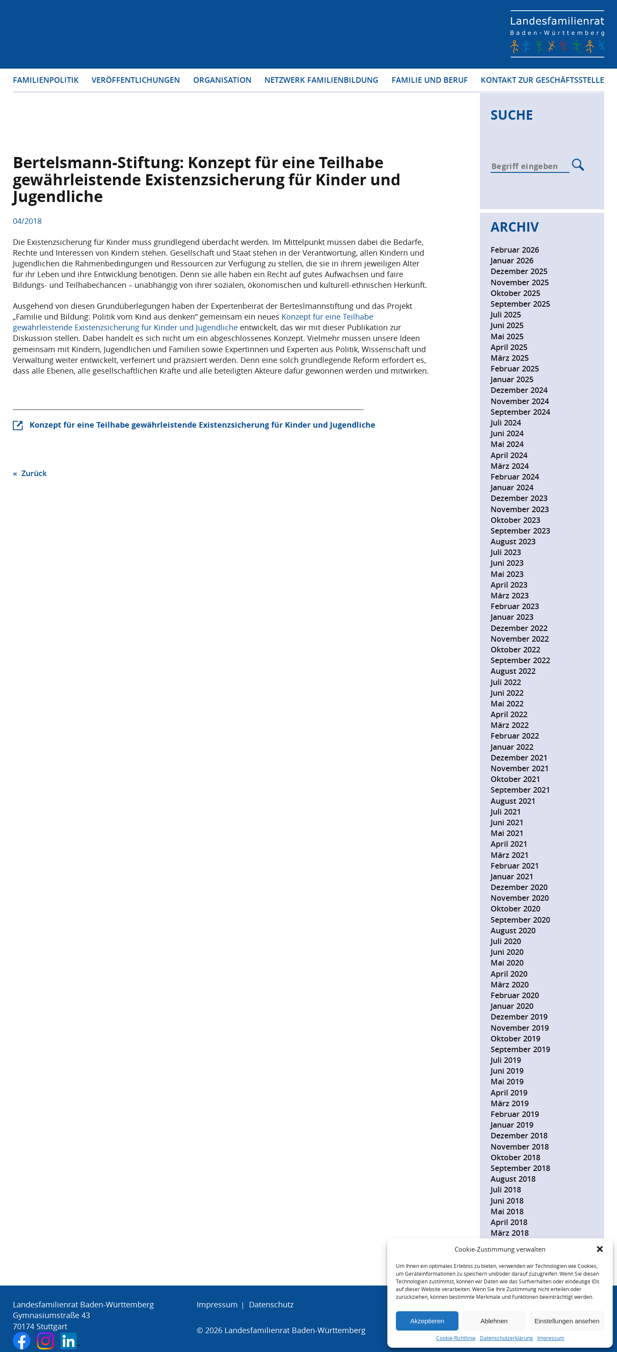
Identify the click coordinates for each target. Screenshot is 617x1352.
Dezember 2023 (519, 498)
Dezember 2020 (519, 887)
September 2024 (520, 412)
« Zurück (30, 473)
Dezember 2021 (519, 757)
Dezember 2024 (519, 390)
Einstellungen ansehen (566, 1321)
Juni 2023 (507, 563)
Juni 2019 (507, 1070)
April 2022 (509, 714)
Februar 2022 (515, 735)
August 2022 (513, 671)
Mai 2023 (507, 574)
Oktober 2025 (515, 293)
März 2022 (510, 725)
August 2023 (513, 541)
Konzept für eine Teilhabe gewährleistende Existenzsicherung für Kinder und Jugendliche (193, 321)
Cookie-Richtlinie (456, 1338)
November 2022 (520, 639)
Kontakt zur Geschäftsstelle (542, 81)
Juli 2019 (506, 1060)
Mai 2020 (507, 962)
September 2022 (520, 660)
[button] (600, 1249)
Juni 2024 (507, 433)
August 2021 (513, 801)
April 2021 (509, 844)
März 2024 (510, 466)
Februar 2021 (515, 865)
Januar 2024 (512, 487)
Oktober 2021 (515, 779)
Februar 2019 (515, 1114)
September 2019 (520, 1049)
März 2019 (510, 1103)
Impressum (550, 1338)
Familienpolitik (46, 81)
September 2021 (520, 790)
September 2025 (520, 304)
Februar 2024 (515, 476)
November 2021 (520, 768)
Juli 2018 (506, 1189)
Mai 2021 (507, 833)
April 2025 (509, 347)
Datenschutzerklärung (506, 1338)
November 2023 (520, 509)
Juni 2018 (507, 1200)
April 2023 (509, 584)
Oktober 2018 (515, 1157)
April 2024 (509, 455)
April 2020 (509, 974)
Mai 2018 (507, 1211)
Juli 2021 (506, 811)
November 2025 (520, 282)
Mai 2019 (507, 1081)
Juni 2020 (507, 952)
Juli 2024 (506, 422)
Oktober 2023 (515, 520)
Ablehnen (493, 1321)
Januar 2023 (512, 617)
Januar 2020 (512, 1006)
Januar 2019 (512, 1125)
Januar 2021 (512, 876)
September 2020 (520, 919)
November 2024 (520, 401)
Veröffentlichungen (136, 81)
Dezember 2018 (519, 1135)
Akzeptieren (427, 1321)
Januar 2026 (512, 260)
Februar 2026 (515, 249)
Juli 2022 (506, 682)
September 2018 (520, 1168)
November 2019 (520, 1028)
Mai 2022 (507, 703)
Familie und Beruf (430, 81)
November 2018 (520, 1146)
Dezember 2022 (519, 628)
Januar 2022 (512, 747)
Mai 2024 (507, 444)
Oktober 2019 (515, 1038)
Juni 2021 (507, 822)
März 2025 (510, 358)
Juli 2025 (506, 314)
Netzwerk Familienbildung (321, 81)
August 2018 (513, 1179)
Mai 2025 (507, 336)
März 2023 (510, 595)
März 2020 (510, 984)
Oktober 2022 (515, 649)
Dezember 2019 (519, 1016)
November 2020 (520, 898)
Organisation (222, 81)
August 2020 (513, 930)
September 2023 (520, 530)
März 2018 (510, 1233)
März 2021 (510, 855)
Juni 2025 (507, 325)
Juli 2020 (506, 941)
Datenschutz (271, 1304)
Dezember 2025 (519, 271)
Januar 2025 (512, 379)
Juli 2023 (506, 552)
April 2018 (509, 1222)
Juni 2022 (507, 693)
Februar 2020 (515, 995)
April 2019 (509, 1092)
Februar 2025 (515, 368)
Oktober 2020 (515, 908)
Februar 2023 (515, 606)
